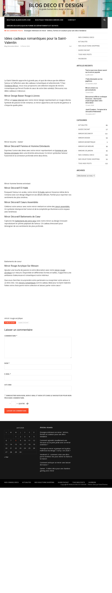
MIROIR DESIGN (84, 138)
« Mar (6, 562)
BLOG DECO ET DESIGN (56, 5)
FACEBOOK (82, 59)
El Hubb (41, 164)
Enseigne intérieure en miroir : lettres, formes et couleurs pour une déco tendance (55, 31)
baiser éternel (18, 100)
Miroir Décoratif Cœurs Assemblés (21, 174)
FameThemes (103, 590)
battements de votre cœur (26, 192)
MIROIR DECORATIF (85, 134)
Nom (7, 468)
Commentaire (10, 441)
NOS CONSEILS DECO (86, 37)
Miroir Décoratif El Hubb (16, 159)
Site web (7, 490)
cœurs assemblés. (62, 178)
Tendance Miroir (11, 85)
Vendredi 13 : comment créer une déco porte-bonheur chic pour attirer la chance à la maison (56, 562)
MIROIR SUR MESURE (86, 146)
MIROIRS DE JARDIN (85, 151)
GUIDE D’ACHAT (84, 50)
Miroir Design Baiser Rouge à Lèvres (22, 95)
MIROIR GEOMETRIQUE (86, 142)
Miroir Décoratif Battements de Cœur (22, 188)
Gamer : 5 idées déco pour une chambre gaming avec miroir (55, 575)
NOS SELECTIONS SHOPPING (89, 46)
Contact (72, 20)
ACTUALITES (82, 42)
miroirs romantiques (27, 388)
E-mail (7, 479)
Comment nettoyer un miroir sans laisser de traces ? (55, 569)
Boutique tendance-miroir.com (49, 20)
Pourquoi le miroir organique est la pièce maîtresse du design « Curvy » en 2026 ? (55, 555)
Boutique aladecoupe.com (18, 20)
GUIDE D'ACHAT (23, 428)
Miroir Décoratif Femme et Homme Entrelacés (27, 118)
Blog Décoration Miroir (11, 46)
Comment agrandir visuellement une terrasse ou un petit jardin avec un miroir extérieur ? (55, 548)
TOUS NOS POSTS (85, 54)
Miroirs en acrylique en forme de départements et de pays (32, 25)
